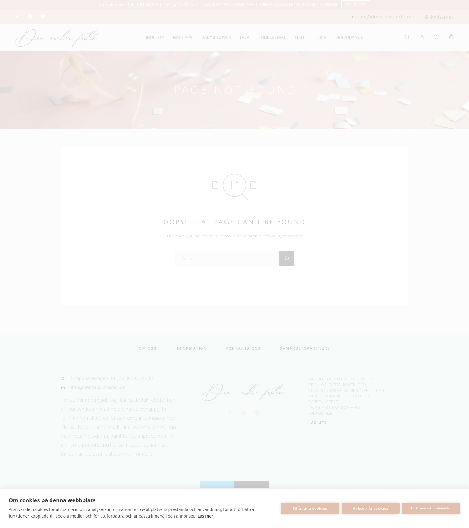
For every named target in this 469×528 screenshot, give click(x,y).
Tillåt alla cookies (310, 508)
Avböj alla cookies (371, 508)
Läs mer (205, 516)
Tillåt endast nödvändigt (431, 508)
